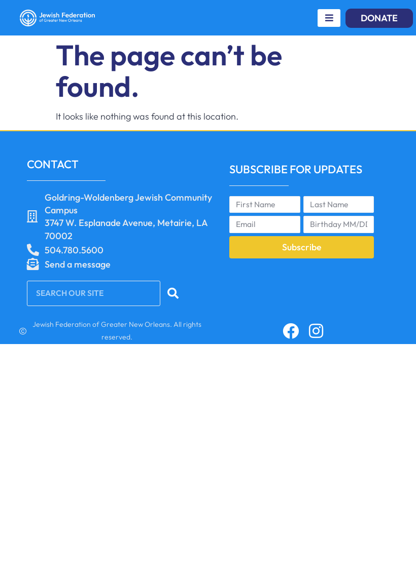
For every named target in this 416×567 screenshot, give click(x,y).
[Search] (173, 293)
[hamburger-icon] (329, 18)
